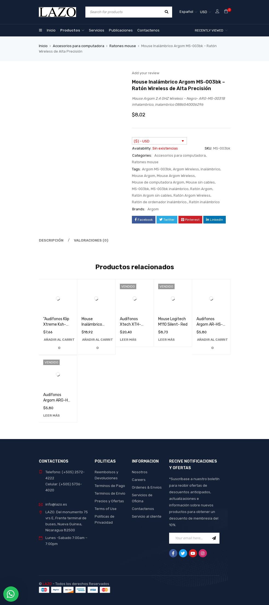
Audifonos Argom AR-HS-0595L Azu (209, 324)
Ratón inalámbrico (204, 202)
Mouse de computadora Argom (158, 182)
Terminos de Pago (110, 486)
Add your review (145, 73)
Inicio (43, 46)
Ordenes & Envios (147, 487)
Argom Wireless (186, 169)
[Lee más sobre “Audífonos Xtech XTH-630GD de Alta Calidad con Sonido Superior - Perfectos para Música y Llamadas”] (128, 340)
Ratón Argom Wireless (191, 195)
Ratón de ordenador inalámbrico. (159, 202)
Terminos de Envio (110, 493)
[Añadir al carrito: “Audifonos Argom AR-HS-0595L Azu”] (212, 344)
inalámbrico (210, 169)
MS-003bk (140, 189)
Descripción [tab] (51, 240)
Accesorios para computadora (78, 46)
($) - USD (141, 141)
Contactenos (143, 509)
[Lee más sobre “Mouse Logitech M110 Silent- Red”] (166, 340)
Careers (139, 480)
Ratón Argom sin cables (152, 195)
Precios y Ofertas (109, 501)
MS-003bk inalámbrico (170, 189)
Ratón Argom (201, 189)
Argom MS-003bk (156, 169)
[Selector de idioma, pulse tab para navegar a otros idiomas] (188, 12)
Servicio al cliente (146, 516)
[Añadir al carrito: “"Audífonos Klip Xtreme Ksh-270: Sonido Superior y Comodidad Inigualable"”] (59, 344)
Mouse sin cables (200, 182)
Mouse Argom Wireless (176, 176)
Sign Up (214, 538)
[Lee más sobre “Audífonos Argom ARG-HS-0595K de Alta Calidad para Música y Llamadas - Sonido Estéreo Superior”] (51, 415)
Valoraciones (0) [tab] (91, 240)
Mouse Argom (143, 176)
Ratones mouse (122, 46)
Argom (153, 209)
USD (203, 12)
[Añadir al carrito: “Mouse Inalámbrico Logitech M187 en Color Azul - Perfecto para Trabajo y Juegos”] (98, 344)
